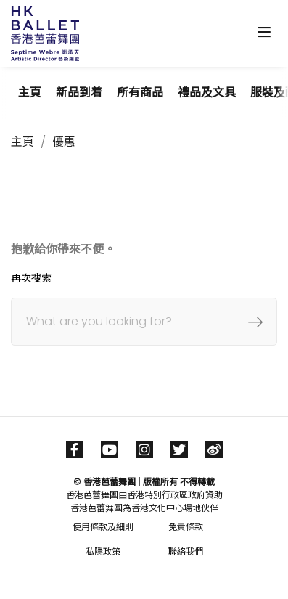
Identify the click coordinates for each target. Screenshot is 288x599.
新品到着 (79, 92)
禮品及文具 (207, 92)
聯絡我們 (185, 551)
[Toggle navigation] (264, 32)
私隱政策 (103, 551)
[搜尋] (144, 322)
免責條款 (185, 527)
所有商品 (140, 92)
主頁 (29, 92)
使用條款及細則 (103, 527)
